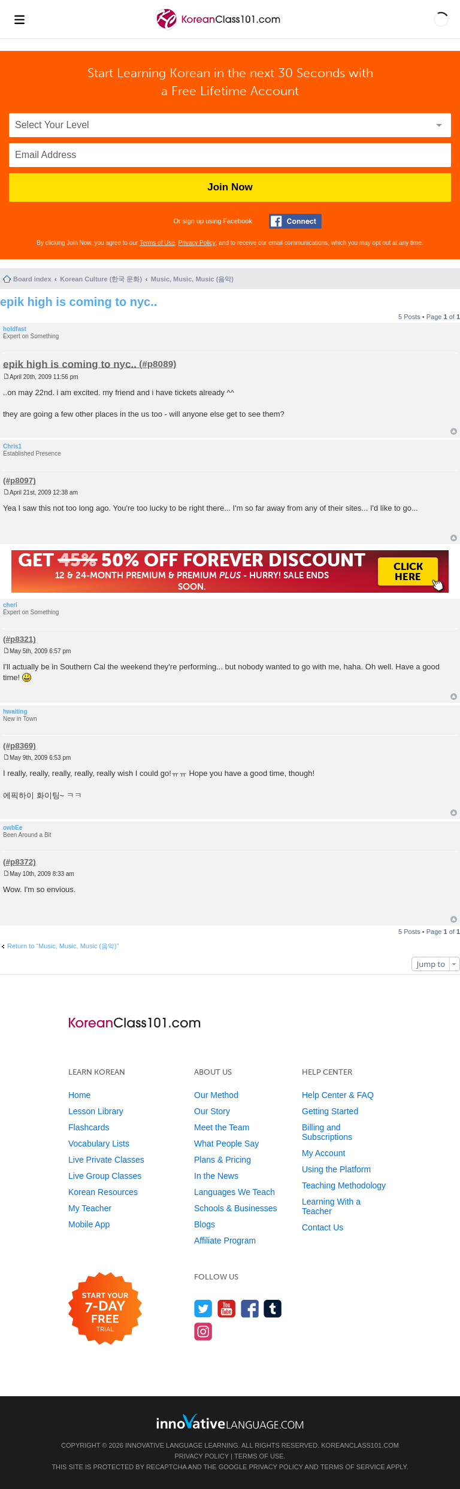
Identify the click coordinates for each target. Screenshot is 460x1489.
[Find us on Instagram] (203, 1331)
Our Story (212, 1111)
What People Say (226, 1143)
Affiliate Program (225, 1240)
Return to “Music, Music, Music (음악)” (63, 946)
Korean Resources (103, 1192)
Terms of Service (352, 1466)
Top (453, 431)
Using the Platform (336, 1169)
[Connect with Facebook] (295, 221)
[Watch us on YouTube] (226, 1308)
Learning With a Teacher (331, 1206)
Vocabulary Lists (98, 1143)
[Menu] (19, 19)
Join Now (230, 187)
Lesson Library (95, 1111)
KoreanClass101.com (360, 1445)
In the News (216, 1176)
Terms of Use (157, 242)
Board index (32, 279)
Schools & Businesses (235, 1208)
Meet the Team (221, 1127)
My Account (323, 1153)
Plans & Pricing (222, 1159)
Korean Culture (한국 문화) (101, 279)
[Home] (219, 29)
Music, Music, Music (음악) (192, 279)
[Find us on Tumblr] (273, 1308)
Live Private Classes (106, 1159)
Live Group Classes (104, 1176)
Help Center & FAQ (338, 1095)
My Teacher (89, 1208)
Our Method (216, 1095)
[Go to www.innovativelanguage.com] (230, 1421)
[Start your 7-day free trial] (105, 1309)
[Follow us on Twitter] (203, 1308)
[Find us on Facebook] (250, 1308)
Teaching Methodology (344, 1185)
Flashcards (88, 1127)
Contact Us (322, 1227)
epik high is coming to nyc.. (78, 301)
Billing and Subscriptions (327, 1132)
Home (79, 1095)
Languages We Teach (234, 1192)
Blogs (204, 1224)
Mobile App (89, 1224)
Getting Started (330, 1111)
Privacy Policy (197, 242)
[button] (441, 19)
